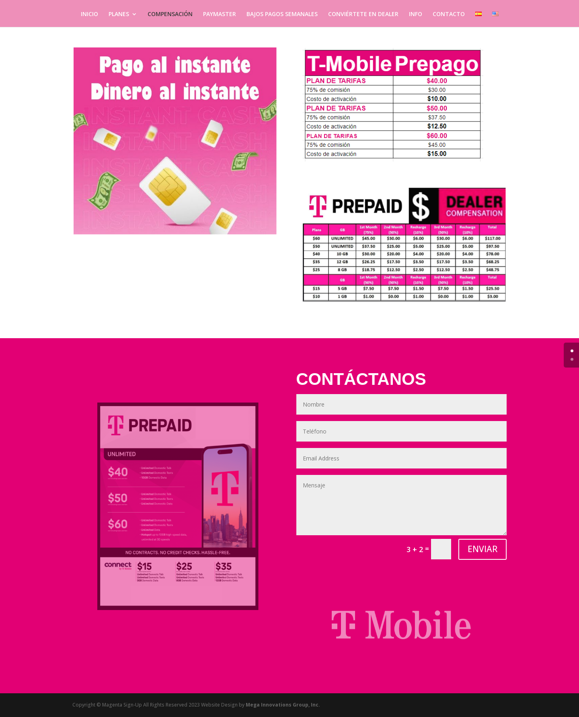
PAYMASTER (219, 14)
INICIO (89, 14)
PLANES (119, 14)
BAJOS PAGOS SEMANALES (282, 14)
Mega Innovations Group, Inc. (283, 704)
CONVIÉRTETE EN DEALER (363, 14)
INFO (415, 14)
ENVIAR (482, 549)
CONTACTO (449, 14)
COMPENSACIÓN (170, 14)
